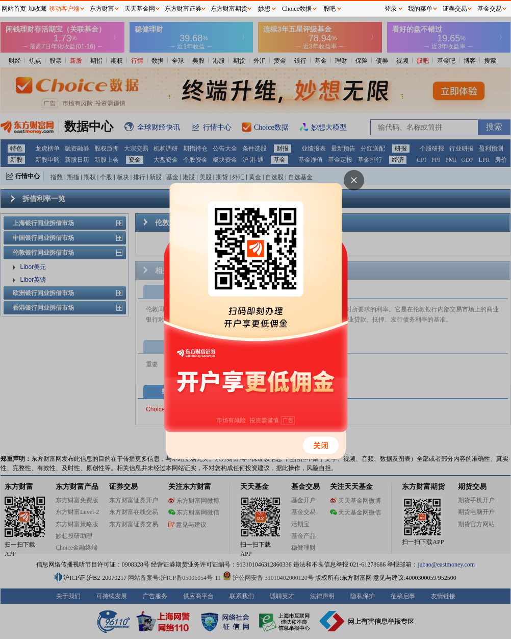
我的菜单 (420, 8)
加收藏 (37, 8)
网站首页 (14, 8)
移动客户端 (64, 8)
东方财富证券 (183, 8)
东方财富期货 (229, 8)
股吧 (329, 8)
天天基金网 (139, 8)
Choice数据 (297, 8)
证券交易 (455, 8)
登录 (391, 8)
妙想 (264, 8)
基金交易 (489, 8)
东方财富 (102, 8)
